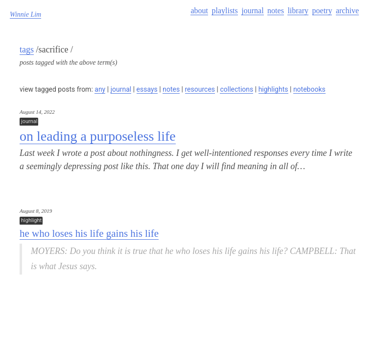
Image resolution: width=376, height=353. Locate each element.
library (297, 10)
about (199, 10)
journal (252, 10)
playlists (224, 10)
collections (236, 89)
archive (347, 10)
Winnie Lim (25, 14)
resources (200, 89)
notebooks (309, 89)
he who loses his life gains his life (89, 233)
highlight (31, 220)
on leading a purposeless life (98, 136)
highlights (273, 89)
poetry (322, 10)
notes (275, 10)
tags (27, 49)
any (99, 89)
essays (147, 89)
